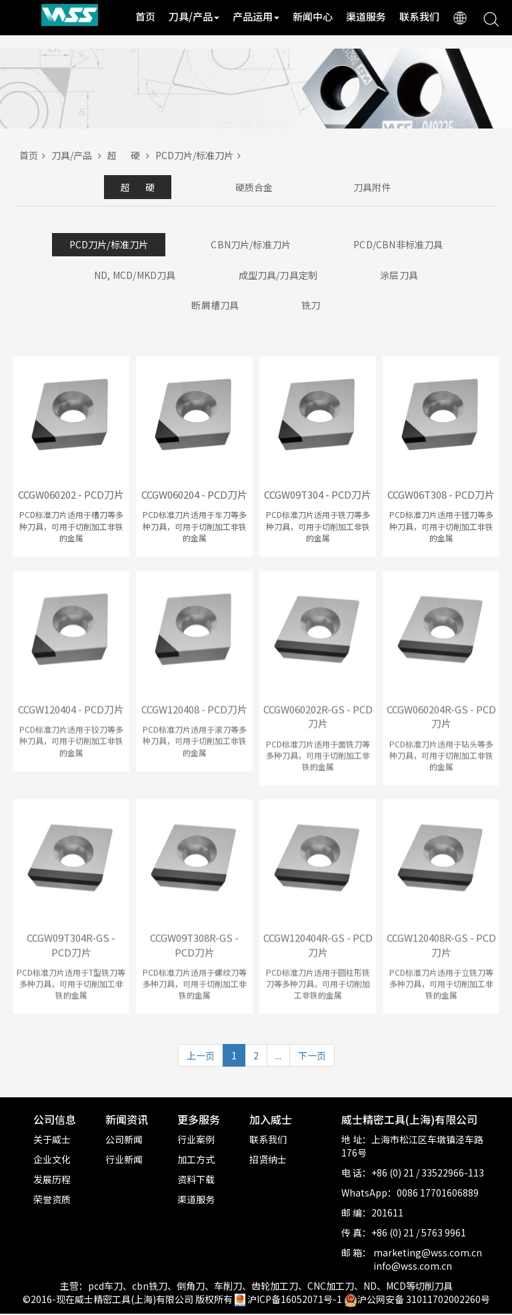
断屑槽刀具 (214, 306)
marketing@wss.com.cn (427, 1253)
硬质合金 (254, 187)
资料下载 (196, 1180)
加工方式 (196, 1160)
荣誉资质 (52, 1200)
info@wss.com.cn (412, 1267)
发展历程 (52, 1180)
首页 (145, 16)
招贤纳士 (268, 1160)
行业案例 (196, 1140)
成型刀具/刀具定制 (278, 275)
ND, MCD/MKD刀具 (133, 275)
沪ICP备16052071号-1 (294, 1300)
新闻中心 (313, 16)
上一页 (201, 1057)
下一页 (312, 1057)
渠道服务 (366, 16)
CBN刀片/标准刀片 (251, 245)
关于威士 (52, 1140)
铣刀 (312, 306)
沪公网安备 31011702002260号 (417, 1300)
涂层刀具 (401, 275)
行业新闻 (124, 1160)
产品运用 (256, 16)
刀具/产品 (194, 16)
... (278, 1057)
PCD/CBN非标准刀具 (401, 245)
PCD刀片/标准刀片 (200, 155)
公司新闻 (124, 1140)
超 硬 (131, 155)
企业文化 (52, 1160)
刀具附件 (384, 187)
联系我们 (419, 16)
